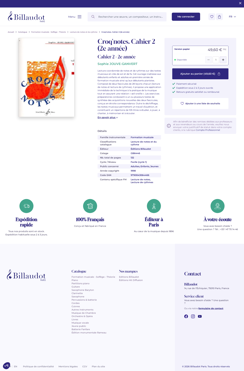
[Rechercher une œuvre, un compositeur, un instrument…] (127, 16)
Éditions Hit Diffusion (131, 280)
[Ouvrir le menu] (74, 17)
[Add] (223, 59)
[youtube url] (200, 316)
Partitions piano (80, 283)
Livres (75, 319)
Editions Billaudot (129, 277)
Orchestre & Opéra (82, 316)
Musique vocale (80, 323)
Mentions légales (68, 366)
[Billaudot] (26, 16)
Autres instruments (82, 309)
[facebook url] (186, 316)
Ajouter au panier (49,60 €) (200, 73)
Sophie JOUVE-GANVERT (117, 64)
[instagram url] (193, 316)
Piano (75, 280)
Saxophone (78, 296)
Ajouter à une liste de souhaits (200, 103)
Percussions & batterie (84, 300)
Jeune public (79, 326)
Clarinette (77, 293)
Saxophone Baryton (83, 290)
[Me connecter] (186, 17)
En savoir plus (108, 117)
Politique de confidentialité (38, 366)
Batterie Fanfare (81, 329)
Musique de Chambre (84, 313)
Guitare (76, 286)
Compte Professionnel (208, 130)
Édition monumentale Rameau (89, 332)
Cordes (76, 303)
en (15, 366)
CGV (84, 366)
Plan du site (98, 366)
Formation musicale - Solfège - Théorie (93, 277)
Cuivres (76, 306)
